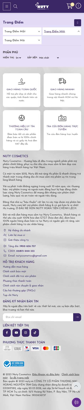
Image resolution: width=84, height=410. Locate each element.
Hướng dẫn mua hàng (15, 267)
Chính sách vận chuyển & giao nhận (23, 285)
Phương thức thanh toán (17, 281)
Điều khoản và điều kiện (45, 374)
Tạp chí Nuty (10, 295)
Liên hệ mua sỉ (16, 235)
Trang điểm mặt (54, 31)
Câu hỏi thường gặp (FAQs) (19, 290)
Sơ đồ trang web (19, 378)
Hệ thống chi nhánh (19, 230)
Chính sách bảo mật (14, 271)
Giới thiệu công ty (18, 240)
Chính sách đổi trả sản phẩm (19, 276)
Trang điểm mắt (14, 31)
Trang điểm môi (14, 40)
